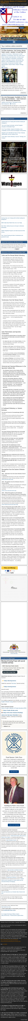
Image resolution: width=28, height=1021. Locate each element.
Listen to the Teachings (14, 825)
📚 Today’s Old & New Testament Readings (12, 712)
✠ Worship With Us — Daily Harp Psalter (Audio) (14, 38)
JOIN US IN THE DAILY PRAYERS (9, 715)
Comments (5, 67)
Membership (18, 60)
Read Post (23, 92)
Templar (17, 64)
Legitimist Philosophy (6, 60)
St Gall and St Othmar (11, 877)
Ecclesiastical (19, 58)
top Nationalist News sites (9, 910)
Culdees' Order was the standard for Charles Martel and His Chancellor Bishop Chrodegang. (12, 880)
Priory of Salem (19, 61)
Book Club (16, 55)
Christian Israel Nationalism (10, 57)
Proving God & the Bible (13, 63)
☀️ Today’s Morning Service (9, 680)
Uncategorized (6, 103)
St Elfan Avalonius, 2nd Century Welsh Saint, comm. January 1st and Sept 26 (14, 51)
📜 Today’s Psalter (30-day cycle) (9, 710)
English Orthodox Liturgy (7, 701)
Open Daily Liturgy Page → (10, 672)
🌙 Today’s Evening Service (9, 686)
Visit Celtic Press (14, 771)
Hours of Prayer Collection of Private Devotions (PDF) (13, 708)
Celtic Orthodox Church (11, 840)
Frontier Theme (24, 1019)
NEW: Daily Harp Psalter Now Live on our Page (11, 222)
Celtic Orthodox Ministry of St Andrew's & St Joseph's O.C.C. (13, 2)
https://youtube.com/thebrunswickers (15, 870)
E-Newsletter (13, 58)
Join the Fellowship (14, 653)
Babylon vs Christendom (8, 55)
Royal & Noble (12, 64)
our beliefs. (5, 944)
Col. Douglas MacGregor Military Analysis (10, 914)
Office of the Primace (7, 54)
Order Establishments (10, 61)
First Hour (13, 683)
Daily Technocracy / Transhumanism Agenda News (12, 915)
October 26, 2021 (17, 102)
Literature (13, 60)
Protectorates (4, 63)
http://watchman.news (6, 907)
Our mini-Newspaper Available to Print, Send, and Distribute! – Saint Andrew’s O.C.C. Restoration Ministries (14, 98)
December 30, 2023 (18, 54)
